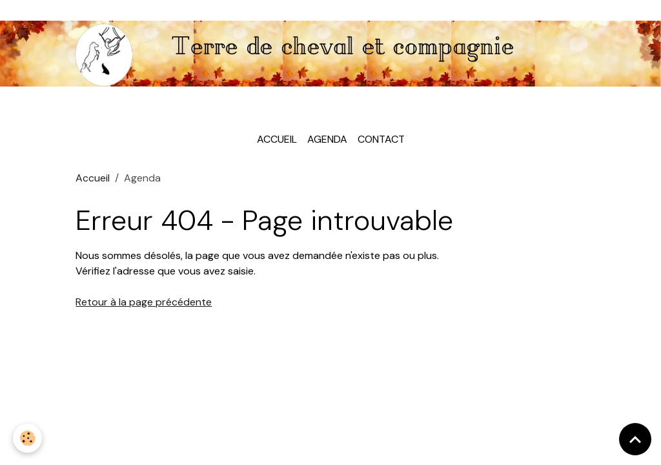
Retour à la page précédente (144, 302)
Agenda (327, 139)
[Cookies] (27, 438)
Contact (381, 139)
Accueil (277, 139)
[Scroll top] (635, 439)
